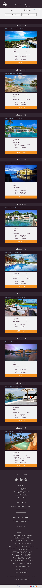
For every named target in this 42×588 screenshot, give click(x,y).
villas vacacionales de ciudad (22, 557)
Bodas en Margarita (22, 572)
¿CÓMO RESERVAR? (22, 488)
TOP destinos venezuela (22, 568)
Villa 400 (21, 204)
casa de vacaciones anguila (22, 566)
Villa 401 (21, 70)
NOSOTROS (22, 489)
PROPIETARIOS (22, 497)
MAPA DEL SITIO (22, 499)
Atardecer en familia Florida (22, 535)
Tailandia (7, 29)
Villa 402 (21, 115)
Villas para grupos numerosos (22, 554)
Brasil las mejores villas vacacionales (21, 546)
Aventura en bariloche (22, 555)
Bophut (13, 73)
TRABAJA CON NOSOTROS (22, 491)
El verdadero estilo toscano (22, 543)
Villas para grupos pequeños (22, 552)
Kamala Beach (19, 29)
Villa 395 (21, 249)
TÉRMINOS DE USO (22, 494)
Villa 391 (21, 383)
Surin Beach (19, 252)
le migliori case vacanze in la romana (22, 565)
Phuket (12, 29)
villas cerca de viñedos (22, 569)
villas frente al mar (22, 558)
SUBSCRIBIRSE (21, 526)
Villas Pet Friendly (22, 571)
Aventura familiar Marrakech (22, 545)
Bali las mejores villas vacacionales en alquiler (22, 548)
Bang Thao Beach (20, 297)
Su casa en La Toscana (22, 537)
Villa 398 (21, 160)
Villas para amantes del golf (22, 551)
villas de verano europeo (22, 563)
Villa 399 (21, 339)
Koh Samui (19, 73)
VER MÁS (21, 62)
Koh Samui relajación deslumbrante (22, 542)
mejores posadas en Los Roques (22, 540)
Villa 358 (21, 428)
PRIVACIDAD (22, 492)
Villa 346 (21, 294)
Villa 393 (21, 25)
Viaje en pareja (22, 549)
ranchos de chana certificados (22, 560)
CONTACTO (21, 511)
